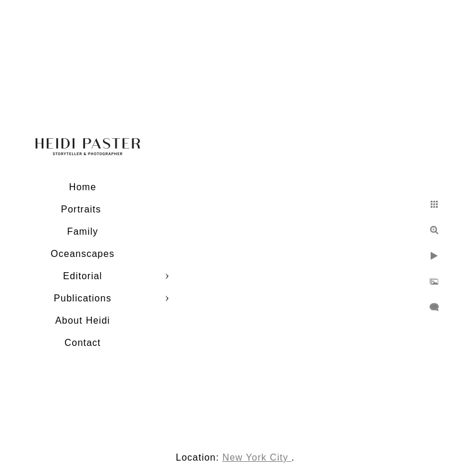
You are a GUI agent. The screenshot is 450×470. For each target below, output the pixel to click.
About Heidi (82, 320)
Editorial (83, 276)
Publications (82, 298)
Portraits (82, 209)
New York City (256, 457)
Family (82, 231)
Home (83, 187)
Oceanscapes (83, 254)
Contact (82, 343)
